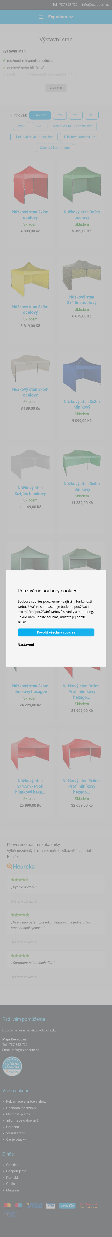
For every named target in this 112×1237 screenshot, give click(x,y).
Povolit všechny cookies (56, 632)
